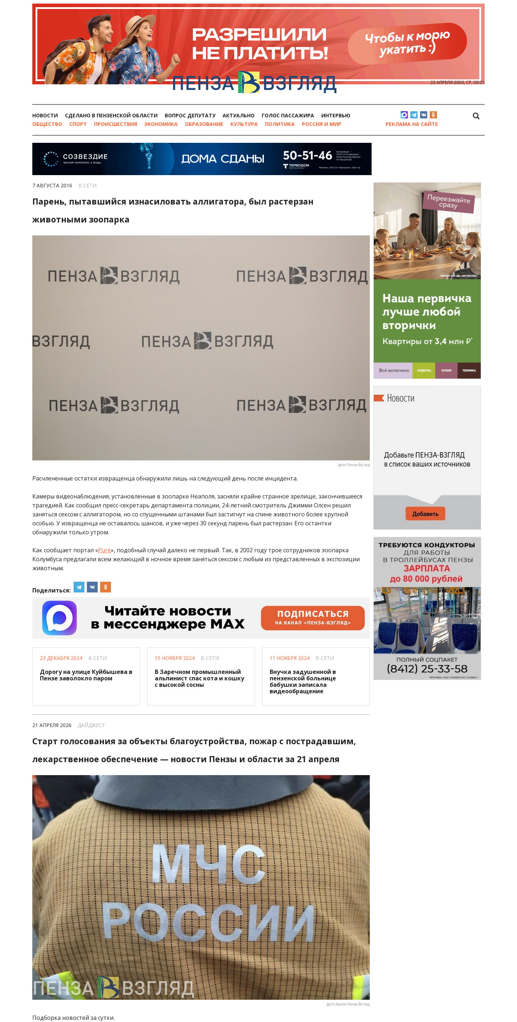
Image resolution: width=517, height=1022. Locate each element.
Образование (204, 124)
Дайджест (91, 725)
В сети (87, 185)
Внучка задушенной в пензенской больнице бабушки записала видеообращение (303, 681)
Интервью (335, 115)
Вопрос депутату (190, 115)
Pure (104, 550)
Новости (45, 115)
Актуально (239, 115)
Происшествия (115, 124)
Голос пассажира (288, 115)
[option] (258, 7)
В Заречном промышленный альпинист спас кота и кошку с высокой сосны (199, 678)
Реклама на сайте (411, 124)
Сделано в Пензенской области (111, 115)
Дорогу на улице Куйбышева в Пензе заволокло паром (86, 675)
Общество (47, 124)
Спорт (78, 124)
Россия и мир (321, 124)
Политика (280, 124)
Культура (244, 124)
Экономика (161, 124)
